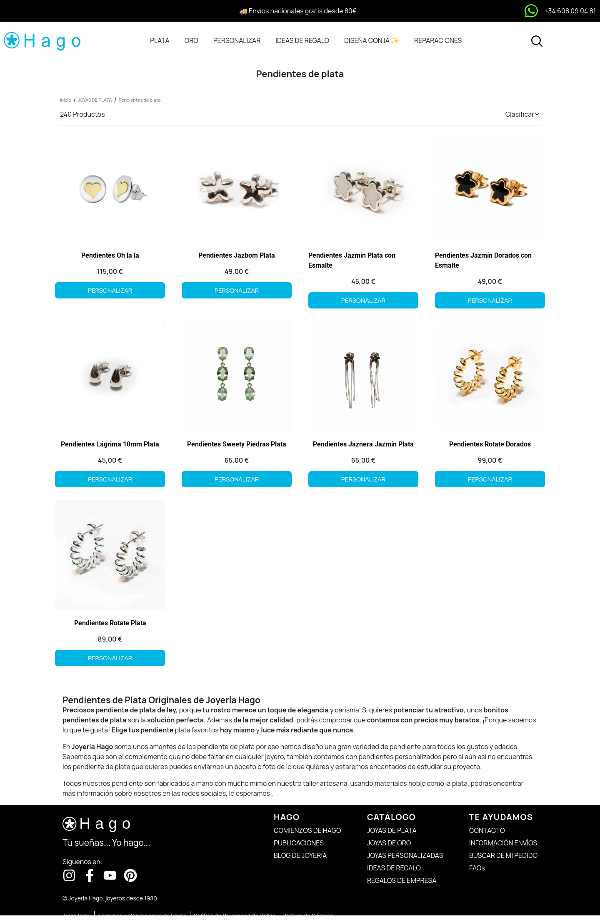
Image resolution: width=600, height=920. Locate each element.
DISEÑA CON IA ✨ (371, 40)
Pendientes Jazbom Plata (236, 255)
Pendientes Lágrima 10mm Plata (110, 444)
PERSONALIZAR (236, 40)
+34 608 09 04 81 (570, 10)
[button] (522, 114)
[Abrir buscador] (537, 41)
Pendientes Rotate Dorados (490, 444)
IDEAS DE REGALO (302, 40)
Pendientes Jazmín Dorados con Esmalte (483, 260)
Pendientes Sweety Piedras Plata (236, 444)
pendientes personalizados (400, 756)
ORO (191, 40)
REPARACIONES (438, 40)
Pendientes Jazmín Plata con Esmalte (351, 260)
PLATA (159, 40)
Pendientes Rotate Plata (110, 623)
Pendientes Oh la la (110, 255)
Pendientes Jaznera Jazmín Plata (363, 444)
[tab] (159, 40)
